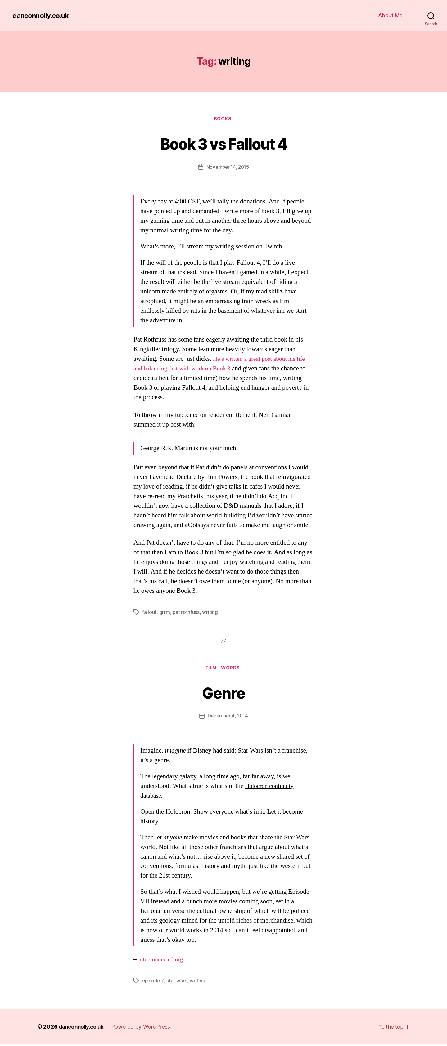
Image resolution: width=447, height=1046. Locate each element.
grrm (164, 613)
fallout (149, 613)
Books (224, 119)
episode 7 (153, 982)
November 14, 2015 (227, 168)
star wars (177, 982)
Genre (223, 693)
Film (211, 670)
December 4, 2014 (227, 718)
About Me (390, 15)
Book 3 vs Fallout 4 (223, 143)
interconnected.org (162, 961)
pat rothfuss (186, 613)
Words (232, 670)
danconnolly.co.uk (42, 15)
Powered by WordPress (144, 1028)
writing (210, 613)
